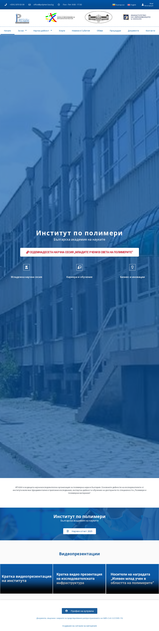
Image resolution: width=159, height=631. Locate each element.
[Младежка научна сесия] (26, 267)
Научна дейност (42, 30)
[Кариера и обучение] (79, 267)
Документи (133, 30)
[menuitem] (118, 5)
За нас (22, 30)
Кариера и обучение (79, 277)
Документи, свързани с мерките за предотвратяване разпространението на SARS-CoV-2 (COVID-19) (80, 618)
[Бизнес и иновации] (132, 267)
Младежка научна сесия (26, 277)
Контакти (150, 30)
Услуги (62, 30)
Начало (7, 30)
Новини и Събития (81, 30)
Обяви (100, 30)
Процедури (115, 30)
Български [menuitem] (120, 5)
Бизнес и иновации (132, 277)
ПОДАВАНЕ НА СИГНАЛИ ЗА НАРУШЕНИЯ (79, 626)
